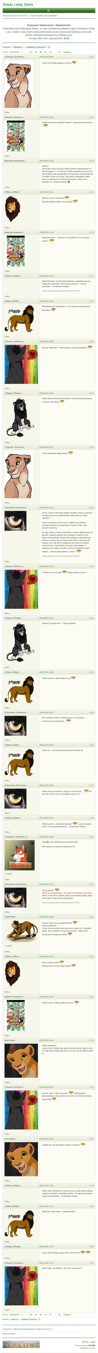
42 (50, 52)
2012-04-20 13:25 (46, 117)
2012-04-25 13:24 (46, 745)
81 (59, 52)
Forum (6, 47)
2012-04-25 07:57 (46, 447)
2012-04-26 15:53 (46, 1040)
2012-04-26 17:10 (46, 1206)
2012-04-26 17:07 (46, 1186)
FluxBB (92, 1345)
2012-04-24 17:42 (46, 232)
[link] (66, 38)
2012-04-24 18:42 (46, 393)
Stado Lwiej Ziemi (18, 4)
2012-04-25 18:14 (46, 997)
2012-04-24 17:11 (46, 192)
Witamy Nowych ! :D (38, 47)
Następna (67, 52)
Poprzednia (14, 52)
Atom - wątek (90, 1342)
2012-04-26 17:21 (46, 1263)
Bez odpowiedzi (50, 16)
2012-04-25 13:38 (46, 837)
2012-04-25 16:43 (46, 956)
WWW (9, 874)
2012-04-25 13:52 (46, 884)
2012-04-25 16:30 (46, 917)
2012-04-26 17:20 (46, 1247)
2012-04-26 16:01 (46, 1087)
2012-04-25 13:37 (46, 818)
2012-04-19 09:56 (46, 57)
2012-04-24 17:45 (46, 301)
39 (36, 52)
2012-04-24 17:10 (46, 161)
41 (45, 52)
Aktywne (39, 16)
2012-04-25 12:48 (46, 672)
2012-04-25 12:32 (46, 508)
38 (31, 52)
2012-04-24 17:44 (46, 276)
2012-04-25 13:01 (46, 712)
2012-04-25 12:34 (46, 566)
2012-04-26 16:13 (46, 1139)
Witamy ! (19, 47)
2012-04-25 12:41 (46, 618)
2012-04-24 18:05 (46, 341)
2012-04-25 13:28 (46, 785)
